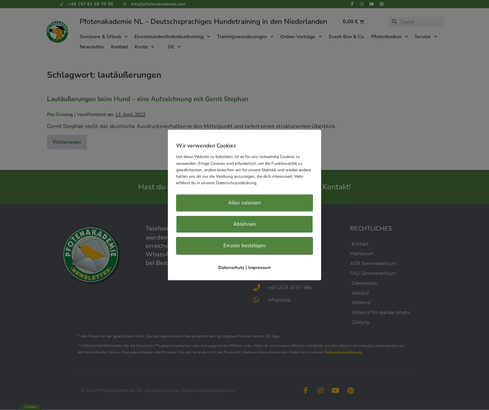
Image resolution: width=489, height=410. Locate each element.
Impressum (259, 268)
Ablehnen (244, 224)
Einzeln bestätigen (244, 245)
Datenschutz (231, 268)
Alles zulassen (244, 202)
